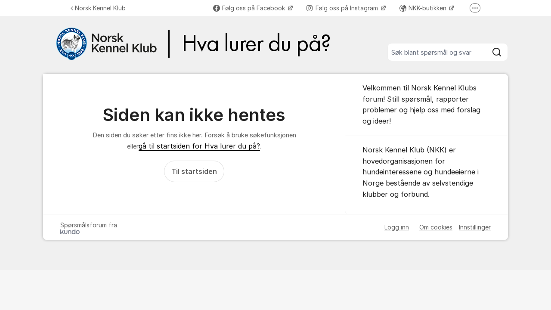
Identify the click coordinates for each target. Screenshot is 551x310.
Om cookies (435, 227)
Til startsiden (194, 171)
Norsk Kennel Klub (98, 8)
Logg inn (396, 227)
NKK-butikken (423, 8)
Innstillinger (475, 227)
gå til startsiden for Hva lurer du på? (199, 146)
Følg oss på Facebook (250, 8)
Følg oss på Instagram (343, 8)
